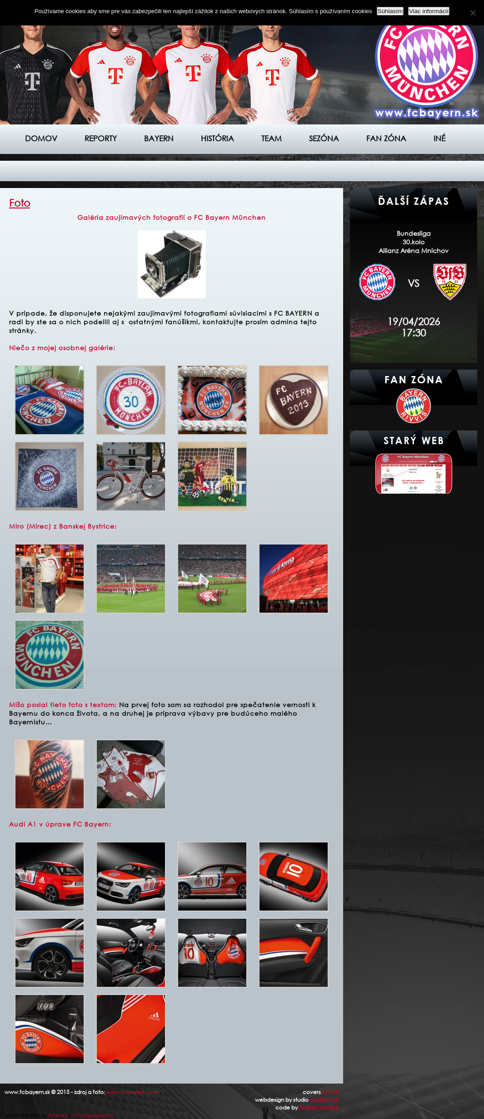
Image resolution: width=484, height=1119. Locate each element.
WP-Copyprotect (93, 1115)
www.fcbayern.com (132, 1092)
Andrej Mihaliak (319, 1107)
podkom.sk (324, 1100)
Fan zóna (386, 138)
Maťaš (330, 1092)
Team (271, 138)
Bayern (159, 138)
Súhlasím (390, 11)
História (217, 138)
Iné (439, 138)
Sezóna (324, 138)
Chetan (58, 1115)
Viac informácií (429, 11)
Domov (41, 138)
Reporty (101, 138)
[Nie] (472, 12)
